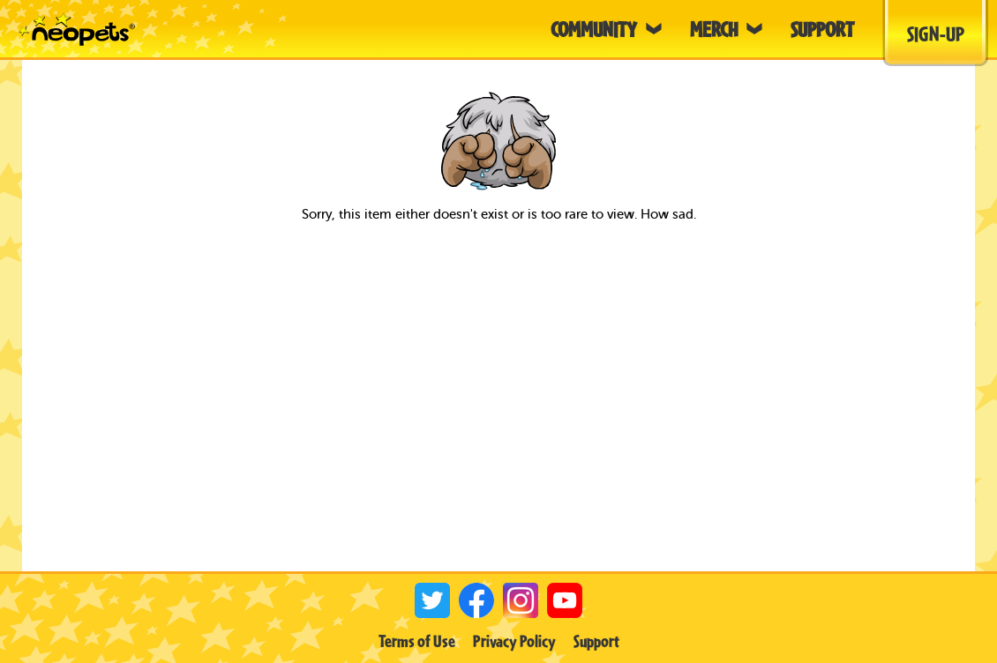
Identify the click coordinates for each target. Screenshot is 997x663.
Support (596, 641)
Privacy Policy (514, 641)
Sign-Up (935, 33)
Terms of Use (417, 641)
